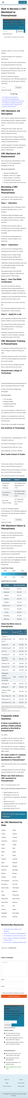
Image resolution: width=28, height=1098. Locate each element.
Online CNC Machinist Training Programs (15, 933)
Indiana (14, 851)
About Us (7, 1079)
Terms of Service (7, 1086)
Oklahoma (14, 891)
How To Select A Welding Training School (15, 942)
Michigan (14, 866)
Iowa (2, 855)
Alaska (14, 830)
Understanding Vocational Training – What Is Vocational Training (15, 1043)
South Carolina (16, 898)
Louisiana (14, 859)
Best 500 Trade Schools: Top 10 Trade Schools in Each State (13, 1054)
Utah (13, 905)
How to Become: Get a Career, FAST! (13, 1067)
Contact (21, 1079)
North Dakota (15, 887)
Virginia (14, 909)
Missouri (3, 873)
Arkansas (14, 833)
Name (3, 979)
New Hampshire (5, 880)
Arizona (3, 833)
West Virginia (15, 913)
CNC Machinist (12, 948)
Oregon (3, 895)
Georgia (14, 844)
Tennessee (14, 902)
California (3, 837)
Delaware (14, 841)
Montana (14, 873)
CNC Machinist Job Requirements (10, 99)
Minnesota (3, 869)
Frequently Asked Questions (9, 106)
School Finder (21, 1086)
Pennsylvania (15, 895)
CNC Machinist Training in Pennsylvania (12, 102)
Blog (7, 1083)
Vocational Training (17, 1093)
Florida (3, 844)
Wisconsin (3, 916)
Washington (4, 913)
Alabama (3, 830)
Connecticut (4, 841)
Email (3, 986)
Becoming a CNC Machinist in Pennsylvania (13, 101)
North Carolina (5, 887)
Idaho (13, 848)
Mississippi (15, 869)
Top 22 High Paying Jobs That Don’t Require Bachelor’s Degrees (14, 1038)
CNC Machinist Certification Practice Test (15, 935)
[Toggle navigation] (3, 2)
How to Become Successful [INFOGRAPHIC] (12, 1058)
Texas (2, 905)
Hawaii (3, 848)
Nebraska (3, 877)
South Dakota (4, 902)
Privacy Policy (21, 1083)
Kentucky (3, 859)
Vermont (3, 909)
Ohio (2, 891)
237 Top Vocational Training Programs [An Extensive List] (13, 1034)
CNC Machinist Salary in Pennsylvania (12, 104)
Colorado (14, 837)
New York (14, 884)
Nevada (14, 877)
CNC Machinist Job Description (10, 97)
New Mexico (4, 884)
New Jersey (15, 880)
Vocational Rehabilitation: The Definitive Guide (13, 1063)
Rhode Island (4, 898)
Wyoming (14, 916)
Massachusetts (4, 866)
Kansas (14, 855)
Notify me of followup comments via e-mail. (12, 993)
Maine (2, 862)
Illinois (3, 851)
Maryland (14, 862)
